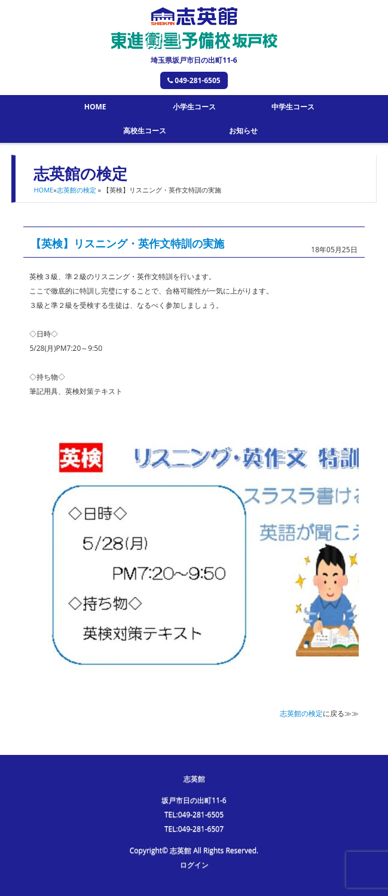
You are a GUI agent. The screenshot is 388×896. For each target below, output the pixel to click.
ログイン (194, 865)
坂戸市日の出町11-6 (193, 800)
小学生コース (194, 107)
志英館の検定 (76, 189)
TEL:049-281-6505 (194, 814)
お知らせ (243, 131)
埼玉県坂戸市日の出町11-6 (194, 60)
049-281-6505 (193, 80)
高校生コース (144, 131)
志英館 (194, 778)
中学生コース (292, 107)
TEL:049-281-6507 (194, 829)
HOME (95, 107)
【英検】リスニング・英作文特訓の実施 (127, 243)
